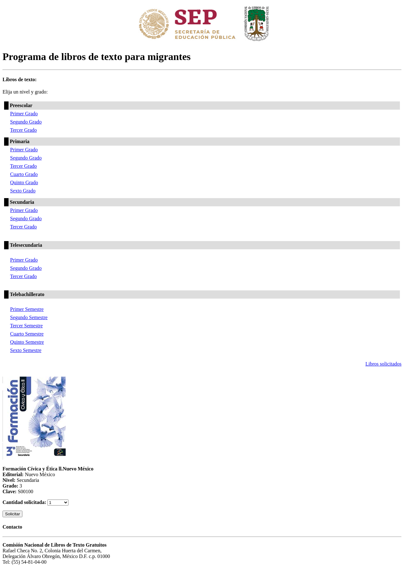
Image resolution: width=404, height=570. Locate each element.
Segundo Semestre (29, 317)
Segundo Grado (26, 121)
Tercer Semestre (26, 325)
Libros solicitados (383, 364)
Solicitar (12, 514)
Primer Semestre (27, 309)
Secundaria (22, 202)
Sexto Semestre (25, 350)
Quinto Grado (24, 182)
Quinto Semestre (27, 342)
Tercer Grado (23, 130)
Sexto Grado (22, 190)
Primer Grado (24, 113)
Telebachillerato (27, 294)
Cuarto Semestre (27, 334)
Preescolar (21, 105)
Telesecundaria (26, 245)
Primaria (19, 141)
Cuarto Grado (24, 174)
